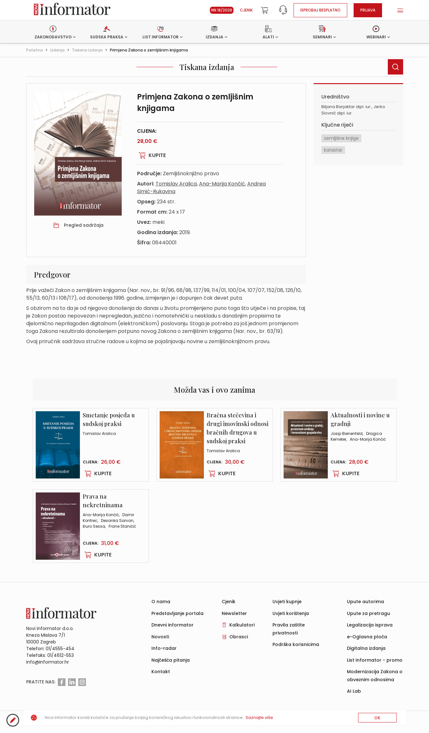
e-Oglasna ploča (367, 637)
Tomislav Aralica (176, 183)
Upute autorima (365, 601)
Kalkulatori (242, 625)
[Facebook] (61, 682)
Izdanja (57, 50)
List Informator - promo (374, 660)
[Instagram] (82, 682)
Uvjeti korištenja (290, 613)
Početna (34, 50)
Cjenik (246, 10)
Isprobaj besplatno (320, 10)
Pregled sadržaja (83, 225)
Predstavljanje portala (177, 613)
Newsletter (234, 613)
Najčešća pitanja (170, 660)
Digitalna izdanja (366, 648)
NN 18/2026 (221, 10)
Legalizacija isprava (370, 625)
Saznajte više (259, 717)
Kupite (151, 155)
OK (377, 718)
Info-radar (164, 648)
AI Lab (354, 691)
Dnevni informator (172, 625)
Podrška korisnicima (295, 644)
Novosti (160, 637)
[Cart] (264, 10)
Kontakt (160, 671)
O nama (160, 601)
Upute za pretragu (368, 613)
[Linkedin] (72, 682)
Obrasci (238, 637)
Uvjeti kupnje (287, 601)
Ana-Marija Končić (222, 183)
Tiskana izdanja (87, 50)
